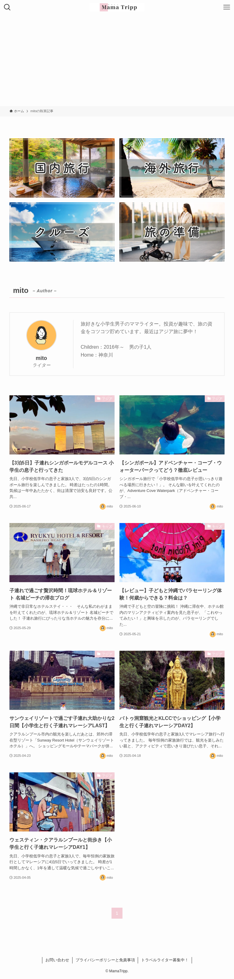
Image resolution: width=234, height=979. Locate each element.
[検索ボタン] (7, 7)
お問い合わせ (57, 960)
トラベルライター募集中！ (165, 960)
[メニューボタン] (226, 7)
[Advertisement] (117, 60)
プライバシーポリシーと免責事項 (105, 960)
